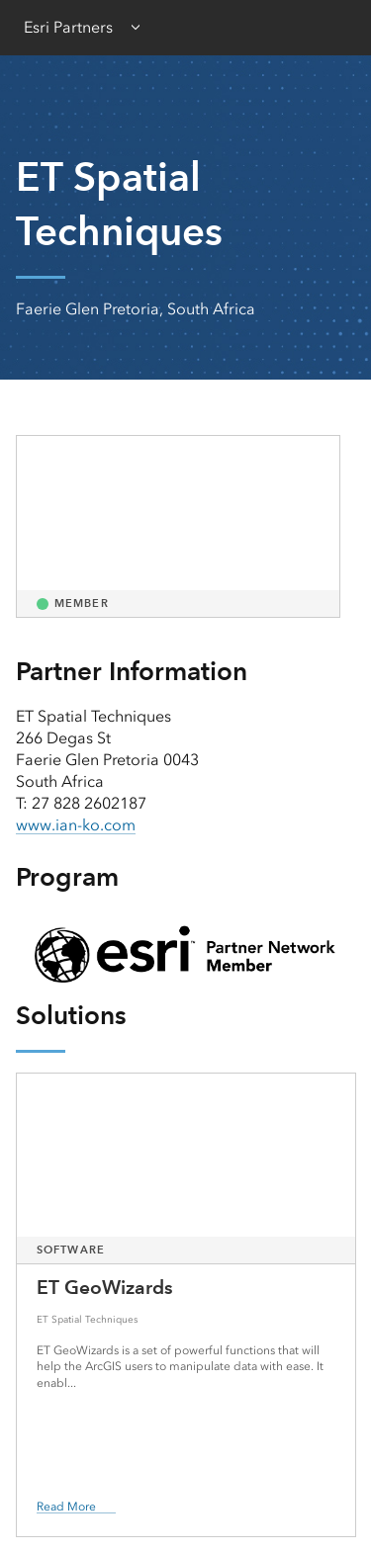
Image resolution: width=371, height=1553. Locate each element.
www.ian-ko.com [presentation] (76, 825)
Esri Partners (68, 27)
